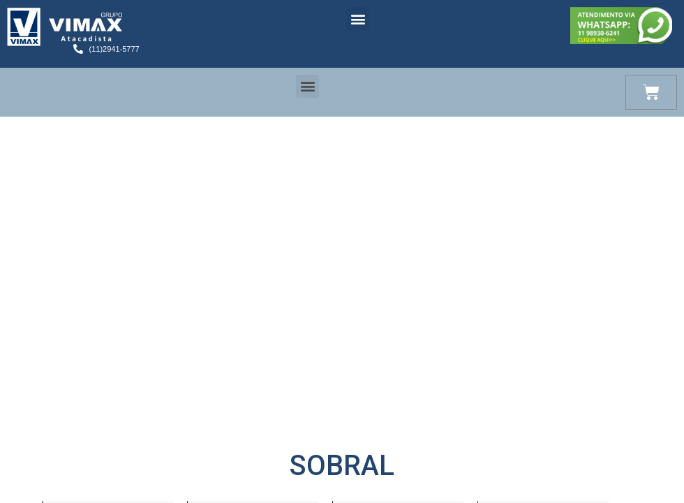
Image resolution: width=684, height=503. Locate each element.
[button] (357, 18)
